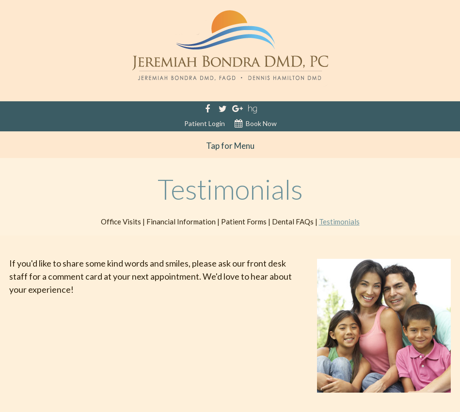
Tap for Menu (230, 146)
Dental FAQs (293, 221)
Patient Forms (244, 221)
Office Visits (121, 221)
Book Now (256, 123)
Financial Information (181, 221)
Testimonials (339, 221)
